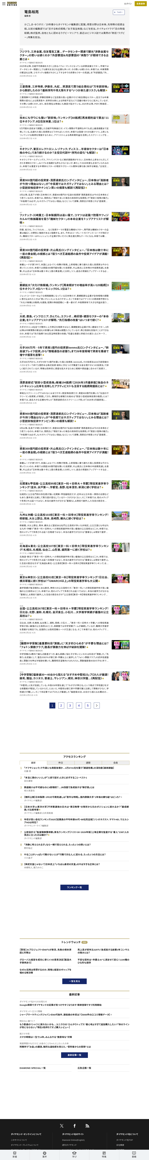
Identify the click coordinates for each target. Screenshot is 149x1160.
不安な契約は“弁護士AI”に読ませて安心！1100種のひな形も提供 (103, 961)
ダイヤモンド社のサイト (73, 1134)
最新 (33, 762)
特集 (104, 1155)
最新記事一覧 (74, 1055)
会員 (115, 762)
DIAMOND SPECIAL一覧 (33, 1068)
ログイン (128, 4)
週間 (88, 762)
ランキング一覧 (74, 887)
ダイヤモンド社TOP (124, 1140)
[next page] (97, 705)
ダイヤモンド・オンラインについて (26, 1134)
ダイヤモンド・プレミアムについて (25, 1145)
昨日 (61, 762)
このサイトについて (19, 1140)
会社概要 (120, 1145)
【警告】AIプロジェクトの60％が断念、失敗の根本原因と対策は (45, 951)
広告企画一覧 (84, 1068)
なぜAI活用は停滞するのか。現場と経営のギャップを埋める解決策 (45, 971)
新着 (15, 1155)
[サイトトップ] (11, 4)
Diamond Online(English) (73, 1140)
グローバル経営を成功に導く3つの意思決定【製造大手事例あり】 (45, 961)
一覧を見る (74, 981)
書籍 (134, 1155)
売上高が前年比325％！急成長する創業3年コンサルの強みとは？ (103, 951)
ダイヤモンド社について (127, 1134)
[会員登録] (141, 3)
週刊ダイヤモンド (69, 1145)
